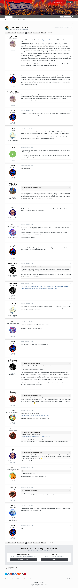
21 (12, 32)
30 (36, 32)
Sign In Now (54, 559)
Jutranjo (12, 506)
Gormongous (12, 263)
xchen (13, 147)
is (38, 39)
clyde (13, 410)
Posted (26, 37)
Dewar (13, 73)
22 (15, 32)
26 (25, 32)
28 (31, 32)
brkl (13, 206)
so (39, 39)
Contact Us (41, 582)
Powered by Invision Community (39, 585)
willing (41, 39)
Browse (9, 17)
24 (20, 32)
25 (23, 32)
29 (33, 32)
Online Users (26, 19)
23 (17, 32)
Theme (36, 582)
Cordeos (13, 392)
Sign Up (69, 2)
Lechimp (13, 129)
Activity (16, 17)
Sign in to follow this (58, 27)
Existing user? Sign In (59, 2)
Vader (13, 29)
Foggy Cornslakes (13, 37)
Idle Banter (25, 29)
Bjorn (12, 467)
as (50, 39)
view (46, 39)
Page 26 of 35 (51, 32)
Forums (7, 19)
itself (48, 39)
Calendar (14, 19)
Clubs (24, 17)
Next (42, 32)
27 (28, 32)
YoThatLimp (13, 184)
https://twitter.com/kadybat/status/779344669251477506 (34, 415)
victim (54, 39)
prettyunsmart (12, 283)
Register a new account (23, 559)
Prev (9, 32)
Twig (12, 224)
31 (39, 32)
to (44, 39)
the (52, 39)
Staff (19, 19)
